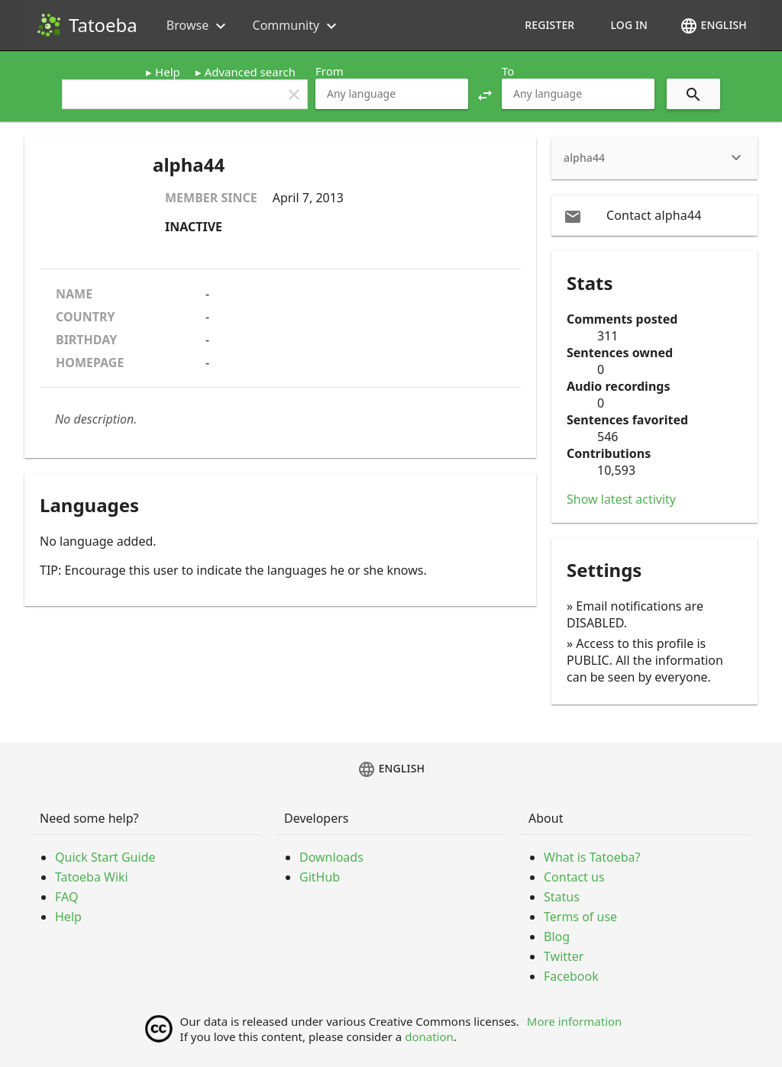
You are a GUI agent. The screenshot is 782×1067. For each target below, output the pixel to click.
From (329, 71)
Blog (557, 936)
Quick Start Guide (105, 857)
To (508, 71)
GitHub (319, 877)
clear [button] (294, 94)
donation (429, 1036)
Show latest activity (621, 499)
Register (549, 25)
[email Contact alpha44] (654, 215)
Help (167, 71)
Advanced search (250, 71)
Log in (629, 25)
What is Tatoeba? (592, 857)
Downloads (331, 857)
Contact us (574, 877)
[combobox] (391, 94)
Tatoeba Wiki (91, 877)
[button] (485, 94)
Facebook (571, 976)
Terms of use (580, 916)
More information (574, 1021)
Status (562, 896)
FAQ (66, 896)
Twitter (563, 956)
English (713, 26)
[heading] (654, 158)
